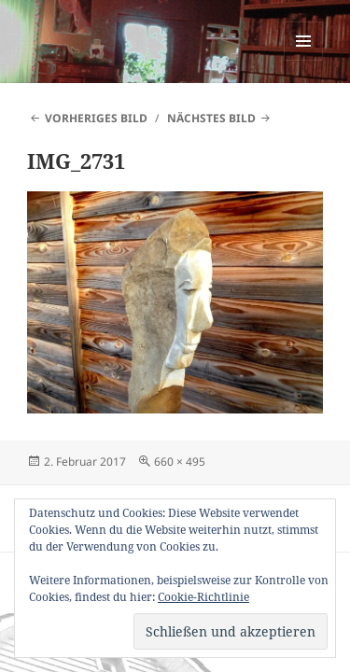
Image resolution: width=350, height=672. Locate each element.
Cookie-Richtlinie (203, 597)
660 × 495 (179, 461)
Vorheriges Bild (96, 118)
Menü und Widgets (304, 60)
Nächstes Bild (211, 118)
